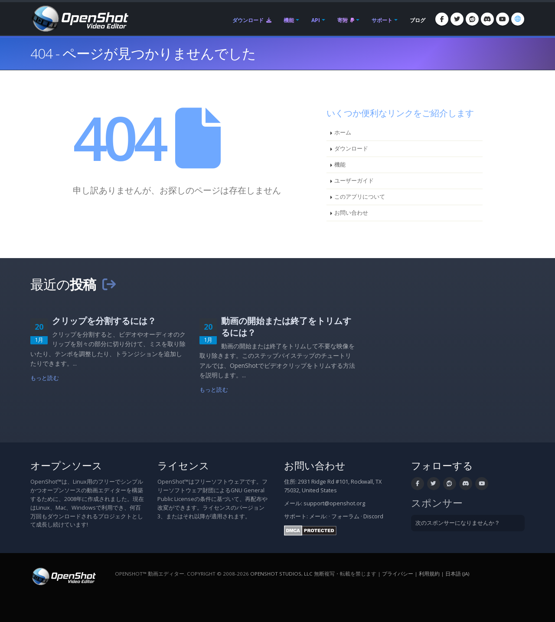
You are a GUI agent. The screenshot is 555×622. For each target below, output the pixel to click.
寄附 (345, 20)
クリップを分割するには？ (104, 321)
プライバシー (397, 573)
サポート (382, 20)
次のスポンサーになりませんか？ (457, 523)
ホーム (342, 132)
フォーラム (345, 516)
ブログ (417, 20)
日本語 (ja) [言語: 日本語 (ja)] (457, 573)
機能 (289, 20)
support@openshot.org (334, 503)
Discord (373, 516)
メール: (318, 516)
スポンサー (437, 503)
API (315, 20)
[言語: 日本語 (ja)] (517, 19)
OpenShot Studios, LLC (281, 573)
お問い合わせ (351, 212)
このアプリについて (359, 196)
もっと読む (44, 378)
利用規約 (429, 573)
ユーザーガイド (354, 180)
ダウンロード (251, 20)
